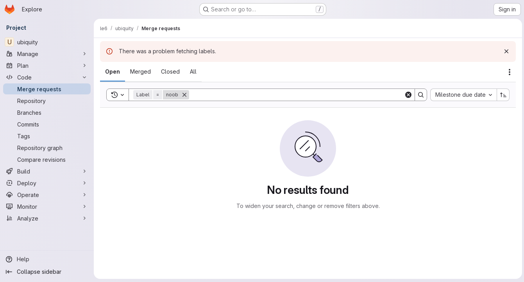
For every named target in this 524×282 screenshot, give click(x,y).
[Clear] (407, 94)
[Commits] (47, 124)
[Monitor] (47, 206)
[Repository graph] (47, 147)
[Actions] (508, 72)
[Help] (47, 259)
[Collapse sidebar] (47, 271)
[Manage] (47, 53)
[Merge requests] (47, 88)
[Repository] (47, 100)
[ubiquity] (47, 41)
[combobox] (462, 95)
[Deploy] (47, 182)
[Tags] (47, 135)
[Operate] (47, 194)
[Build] (47, 171)
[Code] (47, 77)
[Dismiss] (505, 51)
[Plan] (47, 65)
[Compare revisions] (47, 159)
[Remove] (184, 94)
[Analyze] (47, 218)
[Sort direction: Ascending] (502, 95)
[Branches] (47, 112)
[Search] (296, 94)
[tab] (112, 71)
